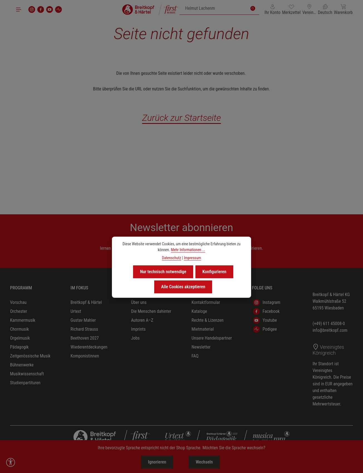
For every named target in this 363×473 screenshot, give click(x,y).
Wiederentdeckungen (88, 347)
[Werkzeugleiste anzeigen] (10, 462)
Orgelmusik (20, 338)
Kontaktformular (206, 302)
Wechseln (204, 462)
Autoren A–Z (142, 320)
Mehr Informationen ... (188, 250)
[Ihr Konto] (272, 9)
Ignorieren (157, 462)
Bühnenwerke (22, 365)
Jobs (135, 338)
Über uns (139, 302)
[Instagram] (31, 9)
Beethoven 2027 (84, 338)
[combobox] (213, 8)
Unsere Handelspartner (212, 338)
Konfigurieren (214, 271)
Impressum (192, 258)
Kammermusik (22, 320)
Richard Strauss (84, 329)
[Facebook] (40, 9)
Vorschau (18, 302)
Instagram (266, 302)
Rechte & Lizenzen (208, 320)
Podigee (265, 329)
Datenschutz (171, 258)
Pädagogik (19, 347)
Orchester (18, 311)
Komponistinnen (84, 356)
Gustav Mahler (83, 320)
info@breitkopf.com (330, 330)
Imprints (138, 329)
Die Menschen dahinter (151, 311)
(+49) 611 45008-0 (329, 323)
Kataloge (199, 311)
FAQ (195, 356)
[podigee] (58, 9)
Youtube (265, 320)
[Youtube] (49, 9)
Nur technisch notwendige (163, 271)
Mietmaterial (203, 329)
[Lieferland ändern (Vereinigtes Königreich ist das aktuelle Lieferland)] (309, 9)
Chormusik (19, 329)
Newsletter (201, 347)
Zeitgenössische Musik (30, 356)
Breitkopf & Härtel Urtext (86, 307)
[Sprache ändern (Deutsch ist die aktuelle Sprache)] (325, 9)
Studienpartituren (25, 382)
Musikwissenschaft (27, 373)
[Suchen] (252, 8)
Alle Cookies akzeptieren (183, 286)
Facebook (266, 311)
